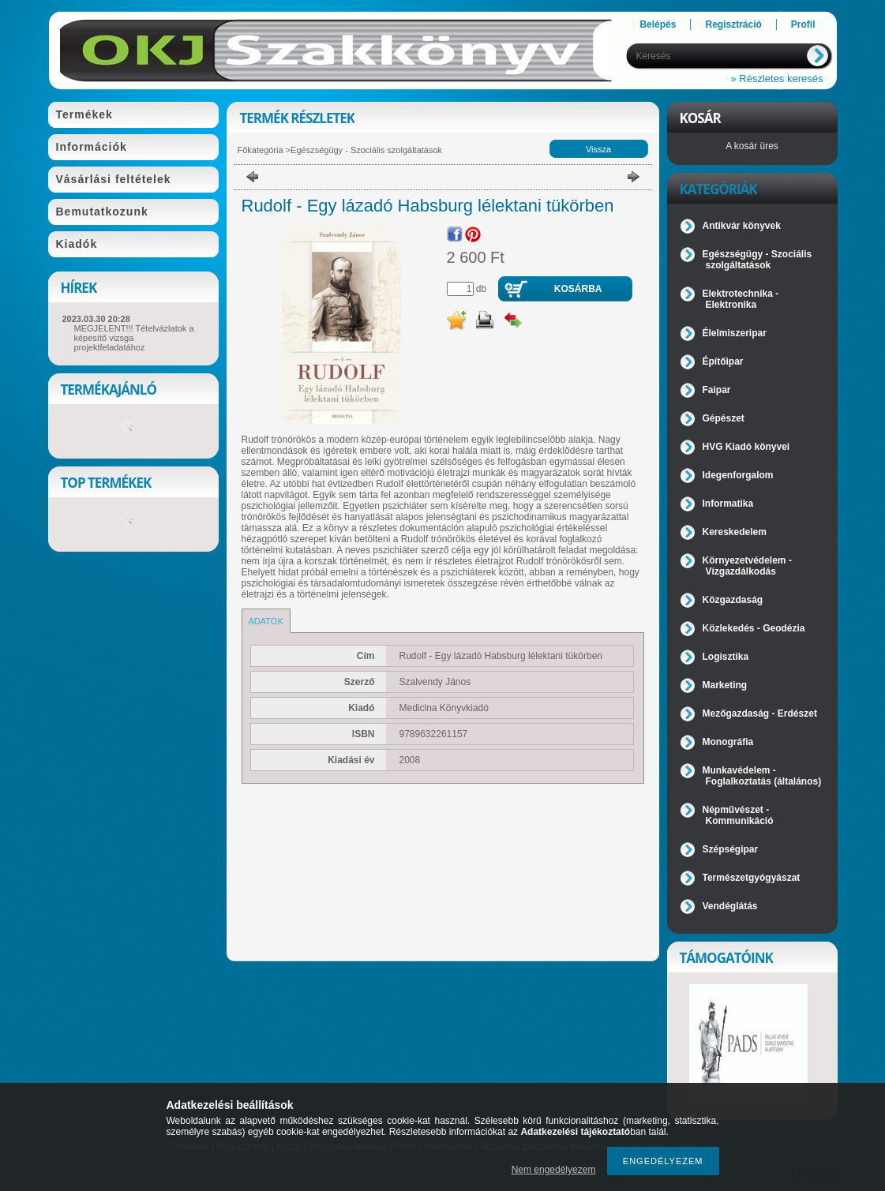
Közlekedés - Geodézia (754, 628)
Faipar (717, 389)
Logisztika (726, 656)
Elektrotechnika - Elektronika (741, 299)
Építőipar (723, 361)
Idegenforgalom (738, 475)
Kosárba (578, 288)
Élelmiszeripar (735, 333)
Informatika (728, 503)
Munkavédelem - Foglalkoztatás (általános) (762, 776)
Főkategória (260, 150)
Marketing (725, 685)
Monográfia (728, 741)
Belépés (657, 24)
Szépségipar (731, 849)
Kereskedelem (735, 531)
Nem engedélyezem (554, 1169)
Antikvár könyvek (742, 225)
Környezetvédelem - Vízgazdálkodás (747, 566)
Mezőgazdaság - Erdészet (760, 713)
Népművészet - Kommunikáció (738, 815)
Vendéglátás (730, 906)
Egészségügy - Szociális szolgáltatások (366, 150)
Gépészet (723, 418)
